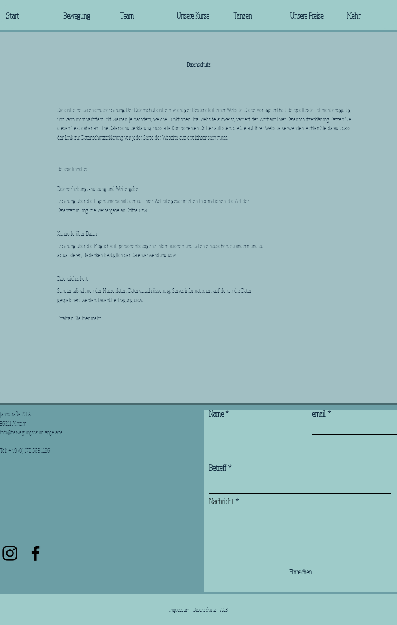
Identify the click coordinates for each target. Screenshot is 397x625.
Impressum (179, 609)
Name (216, 414)
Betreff (217, 468)
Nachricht (221, 502)
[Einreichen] (300, 571)
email (319, 414)
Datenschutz (204, 609)
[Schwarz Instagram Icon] (10, 553)
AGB (224, 609)
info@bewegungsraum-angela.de (31, 432)
